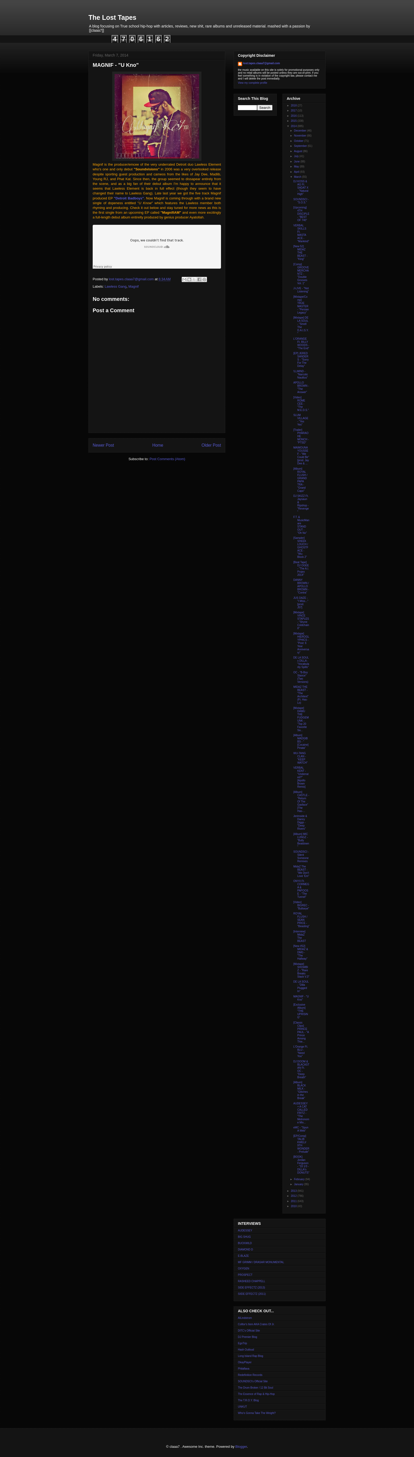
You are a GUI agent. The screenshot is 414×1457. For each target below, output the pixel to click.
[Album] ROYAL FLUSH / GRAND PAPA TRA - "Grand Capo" (300, 479)
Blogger (241, 1447)
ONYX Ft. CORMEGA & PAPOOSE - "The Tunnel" (301, 889)
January (299, 1184)
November (300, 135)
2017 (294, 110)
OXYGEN (243, 1268)
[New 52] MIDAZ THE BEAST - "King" (300, 252)
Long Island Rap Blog (250, 1356)
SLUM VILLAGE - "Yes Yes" (300, 420)
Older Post (211, 445)
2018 (294, 105)
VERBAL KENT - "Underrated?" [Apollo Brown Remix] (300, 777)
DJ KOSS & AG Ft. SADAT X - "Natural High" (300, 187)
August (298, 151)
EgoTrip (242, 1343)
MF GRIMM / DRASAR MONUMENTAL (261, 1262)
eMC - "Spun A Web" (300, 1129)
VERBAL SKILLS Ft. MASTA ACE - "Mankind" (301, 233)
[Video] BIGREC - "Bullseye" (301, 905)
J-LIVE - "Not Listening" (301, 290)
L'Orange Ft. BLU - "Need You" (300, 1051)
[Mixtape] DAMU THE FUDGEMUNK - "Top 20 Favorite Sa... (301, 719)
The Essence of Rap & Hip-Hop (256, 1394)
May (297, 166)
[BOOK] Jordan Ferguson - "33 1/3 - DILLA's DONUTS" (301, 1164)
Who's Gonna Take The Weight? (257, 1413)
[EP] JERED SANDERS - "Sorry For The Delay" (301, 359)
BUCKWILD (245, 1243)
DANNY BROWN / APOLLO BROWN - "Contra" (301, 586)
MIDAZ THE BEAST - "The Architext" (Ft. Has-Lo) (300, 694)
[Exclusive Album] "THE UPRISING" (300, 1011)
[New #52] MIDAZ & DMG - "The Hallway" (300, 952)
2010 (294, 1206)
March (298, 176)
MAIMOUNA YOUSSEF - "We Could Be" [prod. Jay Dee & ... (301, 455)
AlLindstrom (245, 1317)
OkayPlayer (245, 1362)
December (300, 130)
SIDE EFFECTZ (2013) (251, 1287)
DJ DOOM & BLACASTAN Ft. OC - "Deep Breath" (301, 1069)
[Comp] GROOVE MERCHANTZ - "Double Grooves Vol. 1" (301, 274)
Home (157, 445)
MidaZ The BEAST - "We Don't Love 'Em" (301, 871)
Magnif (133, 286)
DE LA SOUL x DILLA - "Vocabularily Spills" (301, 662)
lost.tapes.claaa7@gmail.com (261, 63)
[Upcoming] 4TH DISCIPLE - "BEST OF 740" (301, 214)
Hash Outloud (246, 1349)
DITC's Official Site (249, 1330)
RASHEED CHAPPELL (251, 1281)
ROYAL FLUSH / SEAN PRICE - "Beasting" (301, 920)
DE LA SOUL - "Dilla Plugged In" (301, 986)
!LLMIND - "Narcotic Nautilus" (300, 374)
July (296, 156)
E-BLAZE (243, 1255)
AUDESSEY (245, 1230)
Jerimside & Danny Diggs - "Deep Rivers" (300, 822)
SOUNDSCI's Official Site (253, 1381)
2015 (294, 120)
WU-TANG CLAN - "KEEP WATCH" (300, 758)
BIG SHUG (244, 1236)
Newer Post (103, 445)
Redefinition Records (250, 1375)
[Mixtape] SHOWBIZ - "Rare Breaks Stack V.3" (301, 970)
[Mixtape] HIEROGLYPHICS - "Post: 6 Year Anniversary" (301, 643)
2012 (294, 1195)
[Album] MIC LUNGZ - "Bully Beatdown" (301, 840)
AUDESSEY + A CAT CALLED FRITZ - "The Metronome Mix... (301, 1113)
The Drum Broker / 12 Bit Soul (255, 1387)
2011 (294, 1201)
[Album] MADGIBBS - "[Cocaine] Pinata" (300, 741)
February (299, 1179)
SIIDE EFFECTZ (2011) (252, 1293)
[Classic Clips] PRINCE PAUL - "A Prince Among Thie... (301, 1032)
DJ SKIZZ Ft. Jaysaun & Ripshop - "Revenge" (301, 503)
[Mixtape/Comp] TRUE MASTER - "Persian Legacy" (301, 304)
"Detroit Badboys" (129, 198)
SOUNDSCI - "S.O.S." (301, 201)
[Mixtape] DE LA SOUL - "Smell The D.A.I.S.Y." (301, 325)
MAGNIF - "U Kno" (301, 998)
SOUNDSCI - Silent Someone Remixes (301, 856)
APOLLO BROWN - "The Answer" (301, 387)
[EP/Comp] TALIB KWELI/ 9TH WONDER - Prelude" (301, 1143)
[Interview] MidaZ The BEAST (299, 936)
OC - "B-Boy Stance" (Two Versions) (300, 677)
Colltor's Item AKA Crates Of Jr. (256, 1324)
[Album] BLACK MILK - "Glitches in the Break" (300, 1090)
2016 (294, 115)
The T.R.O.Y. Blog (248, 1400)
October (299, 140)
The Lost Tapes (112, 17)
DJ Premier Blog (247, 1336)
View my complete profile (252, 82)
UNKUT (242, 1406)
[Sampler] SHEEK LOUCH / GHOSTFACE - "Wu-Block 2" (300, 547)
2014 (294, 126)
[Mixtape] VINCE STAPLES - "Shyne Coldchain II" (301, 620)
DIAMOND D (245, 1249)
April (297, 171)
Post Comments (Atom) (167, 459)
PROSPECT (245, 1274)
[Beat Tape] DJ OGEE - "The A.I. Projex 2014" (301, 568)
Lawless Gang (115, 286)
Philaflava (243, 1368)
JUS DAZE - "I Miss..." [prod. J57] (300, 602)
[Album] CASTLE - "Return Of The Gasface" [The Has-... (301, 801)
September (301, 145)
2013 (294, 1190)
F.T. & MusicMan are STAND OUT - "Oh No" (301, 525)
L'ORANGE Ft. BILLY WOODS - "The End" (301, 343)
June (297, 161)
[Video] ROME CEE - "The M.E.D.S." (301, 404)
